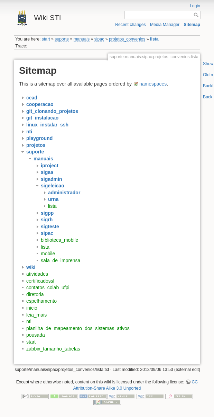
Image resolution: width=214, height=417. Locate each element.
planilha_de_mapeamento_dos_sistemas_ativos (78, 328)
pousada (35, 335)
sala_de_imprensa (60, 260)
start (46, 39)
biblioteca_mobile (59, 240)
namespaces (153, 84)
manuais (82, 39)
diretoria (35, 294)
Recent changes (130, 24)
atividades (37, 274)
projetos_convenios (127, 39)
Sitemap (192, 24)
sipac (99, 39)
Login (195, 5)
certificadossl (40, 281)
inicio (31, 308)
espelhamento (41, 301)
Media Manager (164, 24)
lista (154, 39)
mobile (48, 253)
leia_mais (36, 315)
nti (28, 321)
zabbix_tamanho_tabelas (53, 349)
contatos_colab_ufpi (47, 287)
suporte (62, 39)
